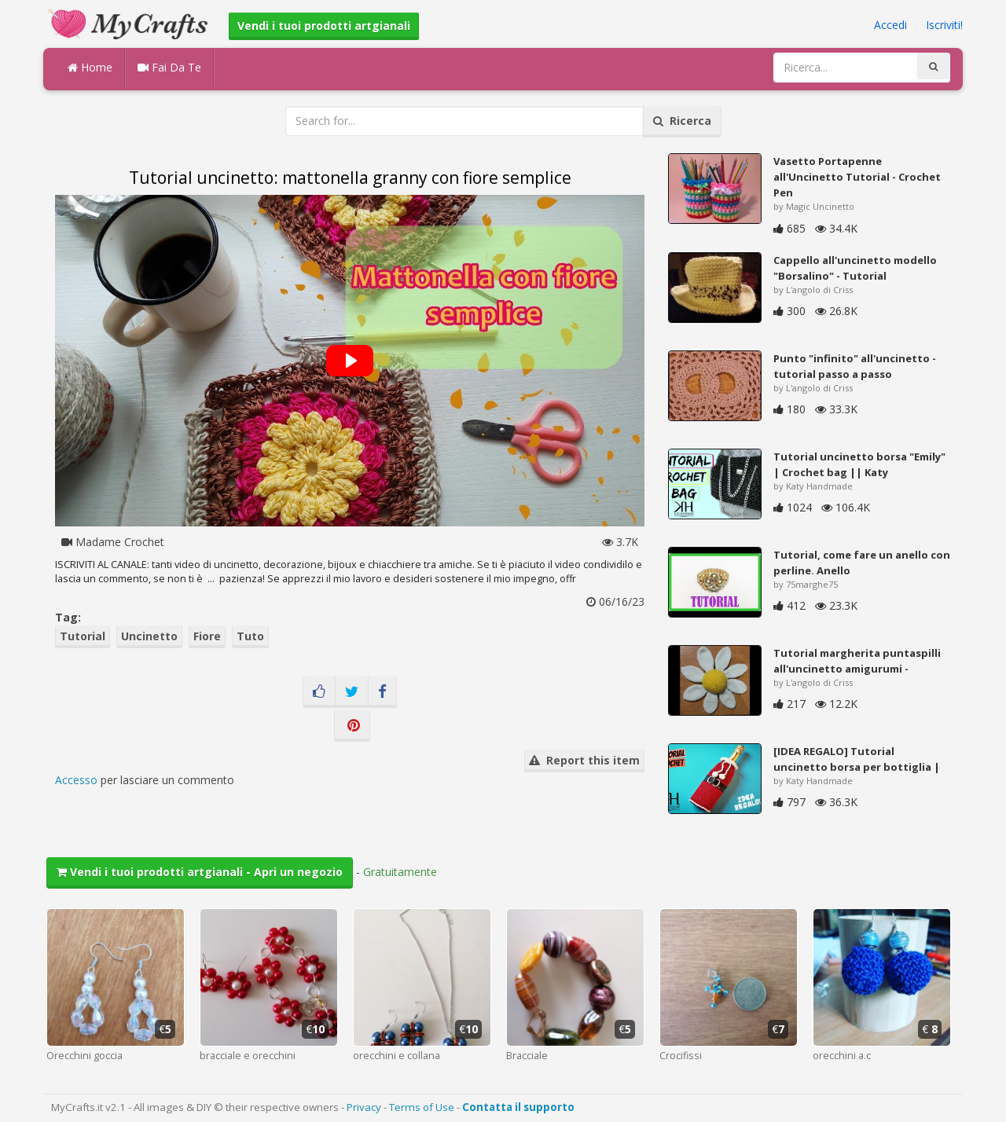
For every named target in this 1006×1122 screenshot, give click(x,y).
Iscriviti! (944, 24)
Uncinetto (149, 636)
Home (90, 67)
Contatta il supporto (518, 1107)
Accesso (76, 779)
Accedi (890, 24)
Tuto (250, 636)
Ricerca (682, 120)
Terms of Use (421, 1107)
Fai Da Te (169, 67)
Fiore (207, 636)
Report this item (584, 760)
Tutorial (82, 636)
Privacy (364, 1107)
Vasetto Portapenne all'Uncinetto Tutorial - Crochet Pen (857, 177)
